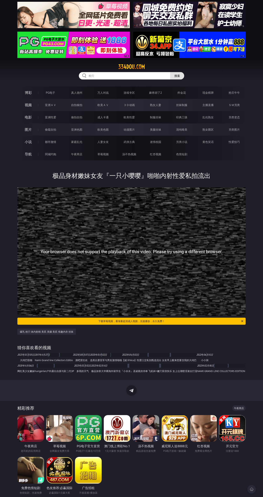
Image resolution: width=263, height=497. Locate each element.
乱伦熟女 (208, 117)
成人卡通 (103, 117)
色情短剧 (181, 154)
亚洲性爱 (50, 117)
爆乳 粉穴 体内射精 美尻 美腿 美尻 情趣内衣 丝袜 (46, 331)
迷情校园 (155, 142)
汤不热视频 (129, 154)
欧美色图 (103, 130)
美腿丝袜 (155, 130)
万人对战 (103, 93)
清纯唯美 (181, 130)
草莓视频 (103, 154)
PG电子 (50, 93)
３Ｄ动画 (129, 105)
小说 (28, 141)
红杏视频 (155, 154)
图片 (28, 129)
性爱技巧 (234, 142)
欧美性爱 (129, 117)
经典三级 (181, 117)
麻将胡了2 (155, 93)
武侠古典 (129, 142)
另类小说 (181, 142)
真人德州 (76, 93)
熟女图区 (208, 130)
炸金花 (181, 93)
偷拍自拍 (76, 117)
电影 (28, 117)
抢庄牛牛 (234, 93)
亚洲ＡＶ (50, 105)
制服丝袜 (155, 117)
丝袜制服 (181, 105)
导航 (28, 154)
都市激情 (50, 142)
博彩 (28, 92)
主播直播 (208, 105)
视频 (28, 104)
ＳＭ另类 (234, 105)
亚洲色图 (76, 130)
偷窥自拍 (50, 130)
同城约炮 (50, 154)
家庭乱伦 (76, 142)
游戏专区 (129, 93)
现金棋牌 (208, 93)
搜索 (177, 76)
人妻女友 (103, 142)
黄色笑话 (208, 142)
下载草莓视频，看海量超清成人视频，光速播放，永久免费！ (171, 321)
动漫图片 (129, 130)
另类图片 (234, 130)
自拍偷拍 (76, 105)
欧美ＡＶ (103, 105)
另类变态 (234, 117)
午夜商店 (76, 154)
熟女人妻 (155, 105)
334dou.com (131, 66)
